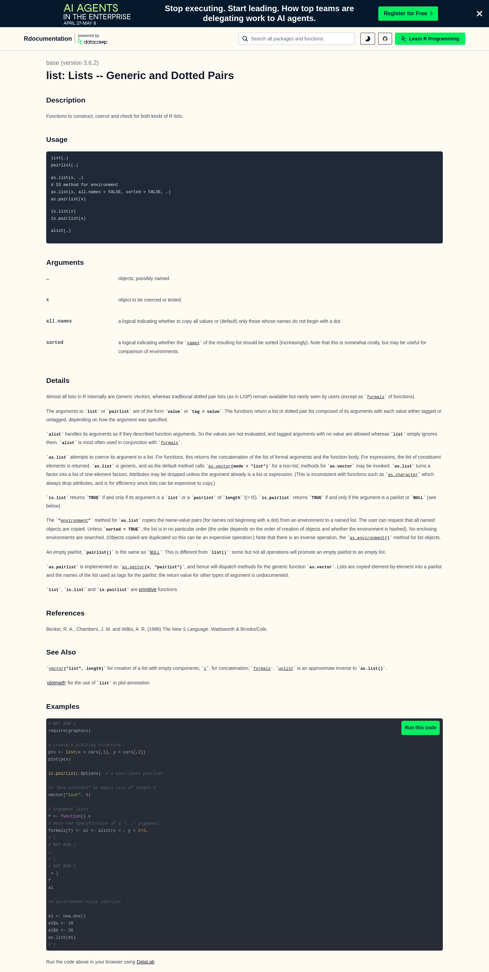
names (193, 343)
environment (74, 520)
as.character (403, 475)
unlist (285, 668)
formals (375, 397)
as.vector (219, 466)
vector (56, 668)
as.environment (367, 538)
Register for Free (408, 13)
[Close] (479, 13)
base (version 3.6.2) (72, 62)
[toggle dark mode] (367, 39)
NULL (155, 552)
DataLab (146, 962)
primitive (148, 589)
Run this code (420, 727)
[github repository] (385, 39)
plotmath (56, 682)
